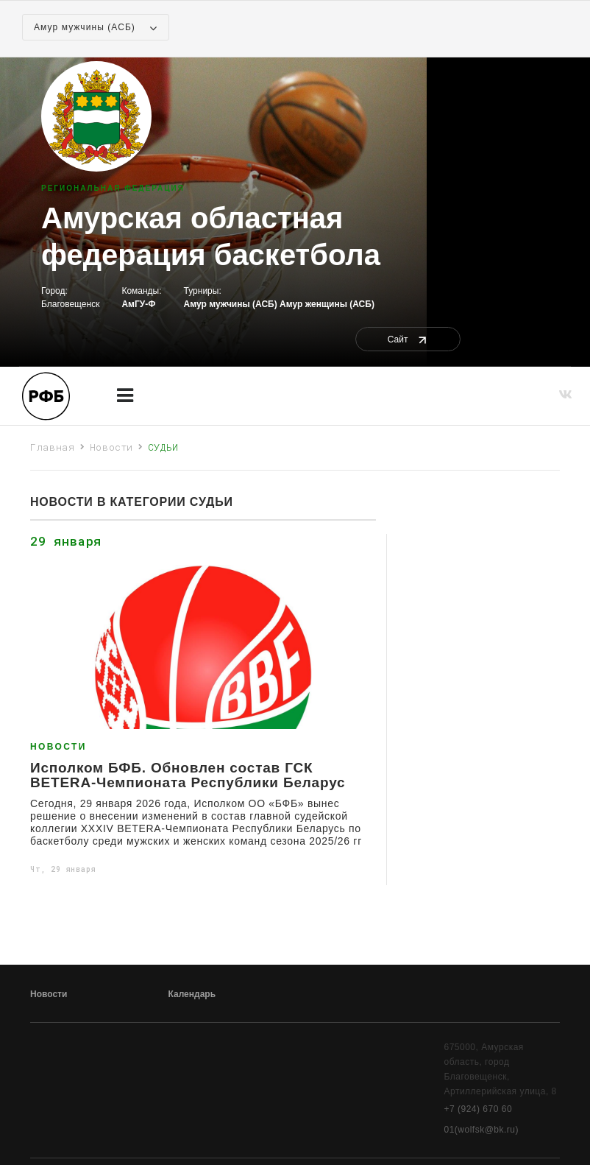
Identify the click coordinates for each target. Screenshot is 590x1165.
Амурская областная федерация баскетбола (210, 236)
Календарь (192, 994)
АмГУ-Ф (138, 304)
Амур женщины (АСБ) (327, 304)
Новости (112, 447)
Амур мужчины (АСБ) (230, 304)
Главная (52, 447)
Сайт (408, 339)
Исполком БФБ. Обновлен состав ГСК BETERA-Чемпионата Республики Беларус (187, 775)
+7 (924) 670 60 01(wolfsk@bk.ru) (481, 1119)
